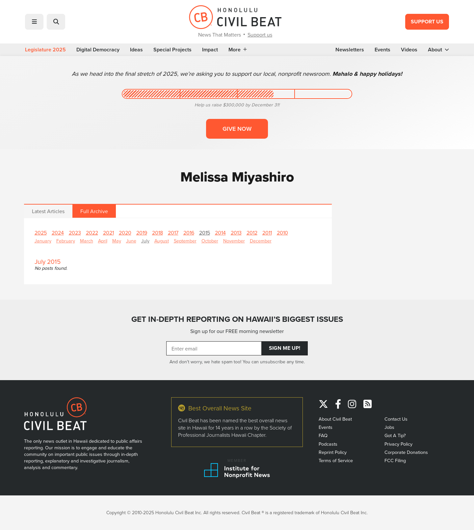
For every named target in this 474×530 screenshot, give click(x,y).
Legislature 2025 (45, 49)
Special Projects (172, 49)
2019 (141, 232)
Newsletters (349, 49)
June (131, 240)
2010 (282, 232)
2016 (188, 232)
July (145, 240)
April (102, 240)
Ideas (136, 49)
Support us (260, 34)
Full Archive (94, 211)
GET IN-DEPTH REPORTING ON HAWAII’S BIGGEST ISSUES (237, 319)
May (116, 240)
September (185, 240)
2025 (41, 232)
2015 (204, 232)
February (65, 240)
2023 (75, 232)
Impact (210, 49)
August (161, 240)
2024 (58, 232)
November (234, 240)
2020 (125, 232)
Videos (409, 49)
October (209, 240)
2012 (252, 232)
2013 (236, 232)
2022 (92, 232)
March (86, 240)
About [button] (438, 49)
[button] (34, 22)
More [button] (237, 49)
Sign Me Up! (284, 348)
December (261, 240)
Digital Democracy (97, 49)
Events (382, 49)
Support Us (427, 21)
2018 (157, 232)
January (43, 240)
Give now (237, 129)
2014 (220, 232)
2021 (108, 232)
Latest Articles (48, 211)
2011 (267, 232)
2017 (173, 232)
